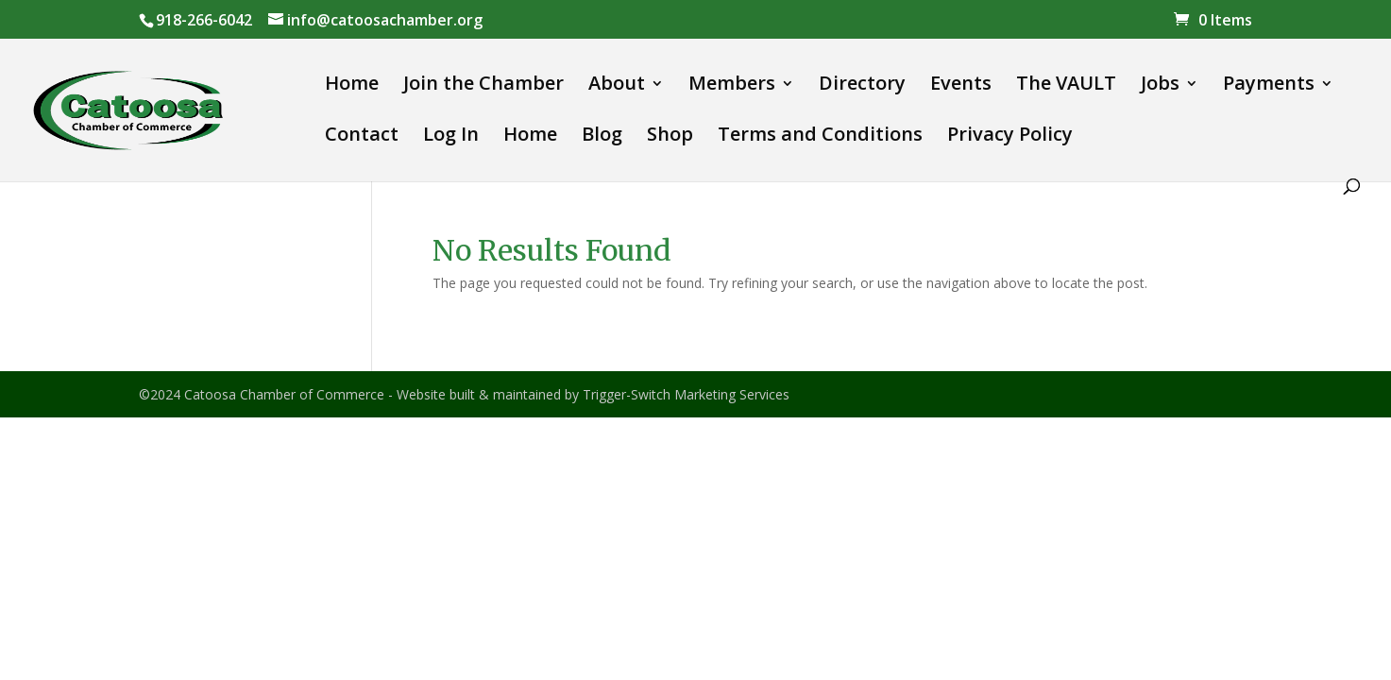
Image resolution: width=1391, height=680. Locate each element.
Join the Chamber (483, 85)
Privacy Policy (1010, 137)
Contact (362, 137)
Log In (451, 137)
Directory (862, 85)
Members (731, 85)
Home (352, 85)
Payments (1269, 85)
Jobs (1160, 85)
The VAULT (1066, 85)
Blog (602, 137)
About (616, 85)
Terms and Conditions (820, 137)
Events (961, 85)
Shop (670, 137)
